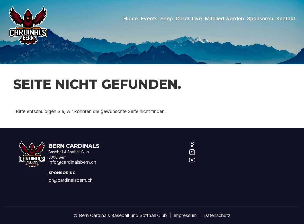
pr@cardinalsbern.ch (71, 180)
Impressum (185, 215)
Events (149, 18)
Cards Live (189, 18)
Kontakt (285, 18)
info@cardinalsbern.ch (72, 162)
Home (130, 18)
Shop (166, 18)
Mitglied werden (224, 18)
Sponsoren (260, 18)
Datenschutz (216, 215)
